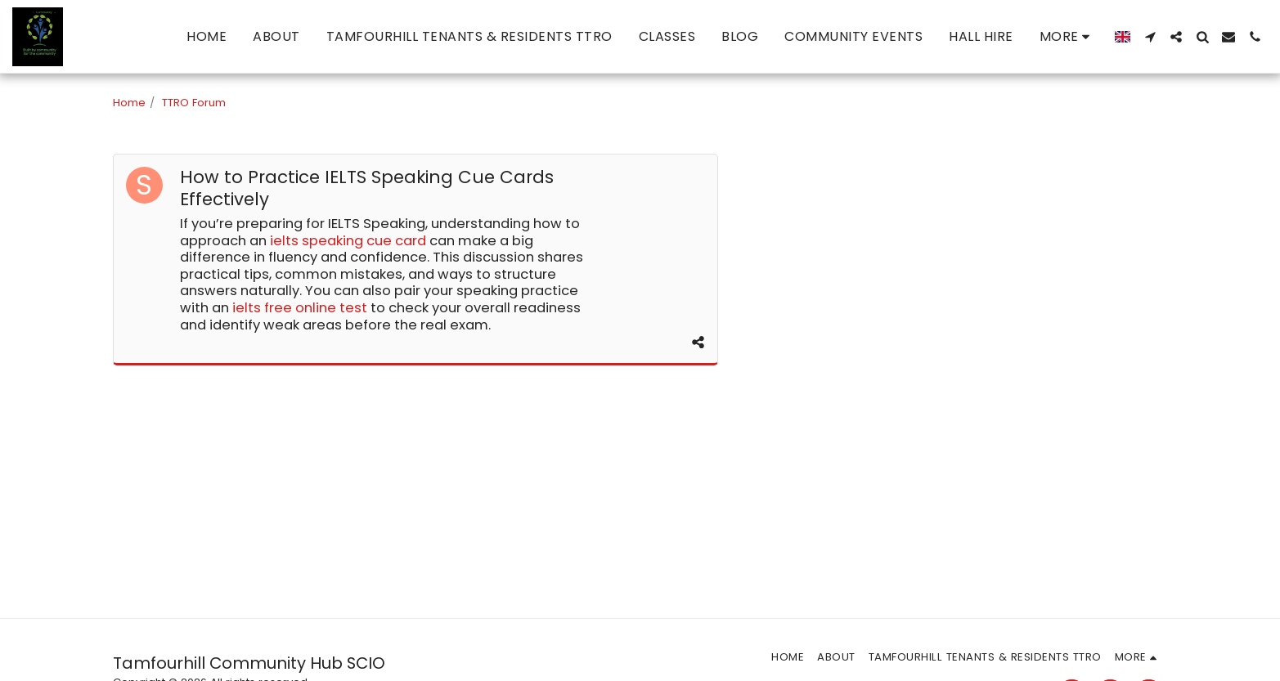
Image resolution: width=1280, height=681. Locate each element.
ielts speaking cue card (348, 240)
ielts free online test (299, 307)
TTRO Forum (194, 102)
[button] (1150, 36)
